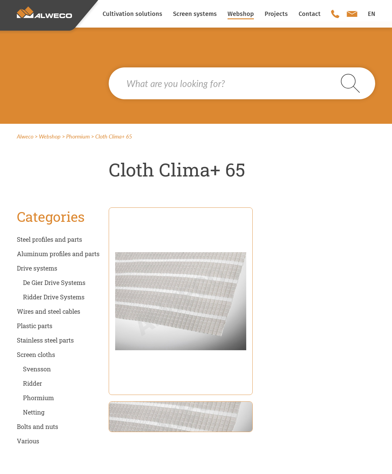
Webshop (50, 136)
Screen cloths (36, 354)
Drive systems (37, 268)
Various (28, 441)
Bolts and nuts (37, 426)
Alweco (25, 136)
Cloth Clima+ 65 (113, 136)
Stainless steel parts (45, 340)
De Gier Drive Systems (54, 282)
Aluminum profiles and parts (58, 254)
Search (350, 83)
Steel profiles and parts (49, 239)
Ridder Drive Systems (54, 297)
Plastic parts (34, 326)
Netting (33, 412)
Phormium (78, 136)
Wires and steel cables (48, 311)
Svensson (37, 369)
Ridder (32, 383)
